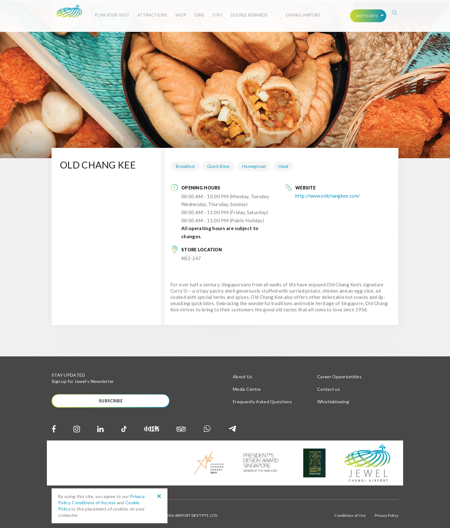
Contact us (328, 385)
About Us (242, 373)
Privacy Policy (386, 512)
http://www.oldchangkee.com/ (327, 192)
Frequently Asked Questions (262, 398)
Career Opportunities (339, 373)
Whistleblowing (333, 398)
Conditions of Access (94, 502)
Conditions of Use (350, 512)
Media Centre (247, 385)
